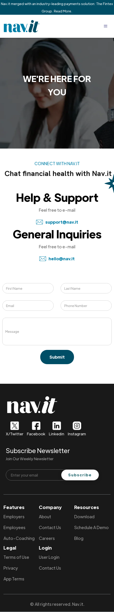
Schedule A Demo (91, 527)
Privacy (10, 568)
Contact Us (50, 527)
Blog (78, 538)
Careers (47, 538)
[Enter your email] (52, 474)
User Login (49, 557)
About (45, 516)
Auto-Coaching (19, 538)
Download (84, 516)
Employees (14, 527)
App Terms (13, 578)
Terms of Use (16, 557)
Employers (14, 516)
